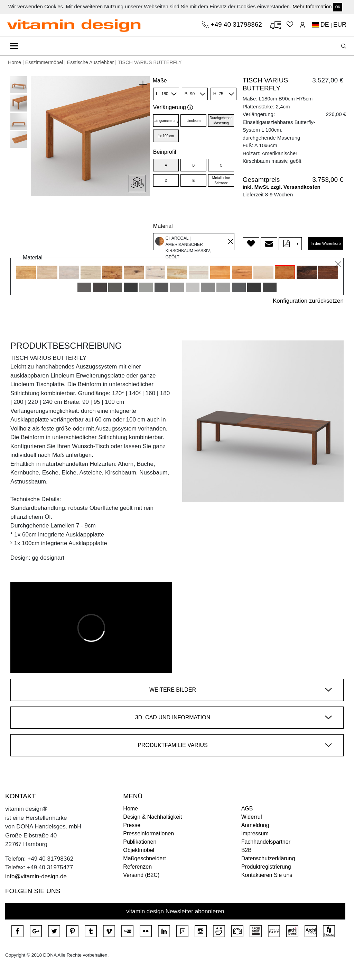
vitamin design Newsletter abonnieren (175, 911)
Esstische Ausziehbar (90, 62)
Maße (160, 80)
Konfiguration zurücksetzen (308, 300)
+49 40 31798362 (237, 24)
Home (14, 62)
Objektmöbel (138, 850)
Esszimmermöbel (44, 62)
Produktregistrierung (266, 867)
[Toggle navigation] (14, 46)
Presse (131, 825)
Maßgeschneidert (144, 858)
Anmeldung (255, 825)
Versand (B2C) (141, 875)
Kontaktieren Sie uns (266, 875)
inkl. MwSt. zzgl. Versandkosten (281, 187)
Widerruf (251, 817)
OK (337, 7)
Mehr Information (312, 6)
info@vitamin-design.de (36, 876)
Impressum (255, 833)
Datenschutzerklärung (268, 858)
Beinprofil (164, 152)
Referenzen (137, 867)
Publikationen (139, 842)
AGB (247, 808)
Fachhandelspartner (265, 842)
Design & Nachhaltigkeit (152, 817)
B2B (246, 850)
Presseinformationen (148, 833)
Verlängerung (173, 107)
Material (163, 226)
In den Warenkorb (325, 243)
